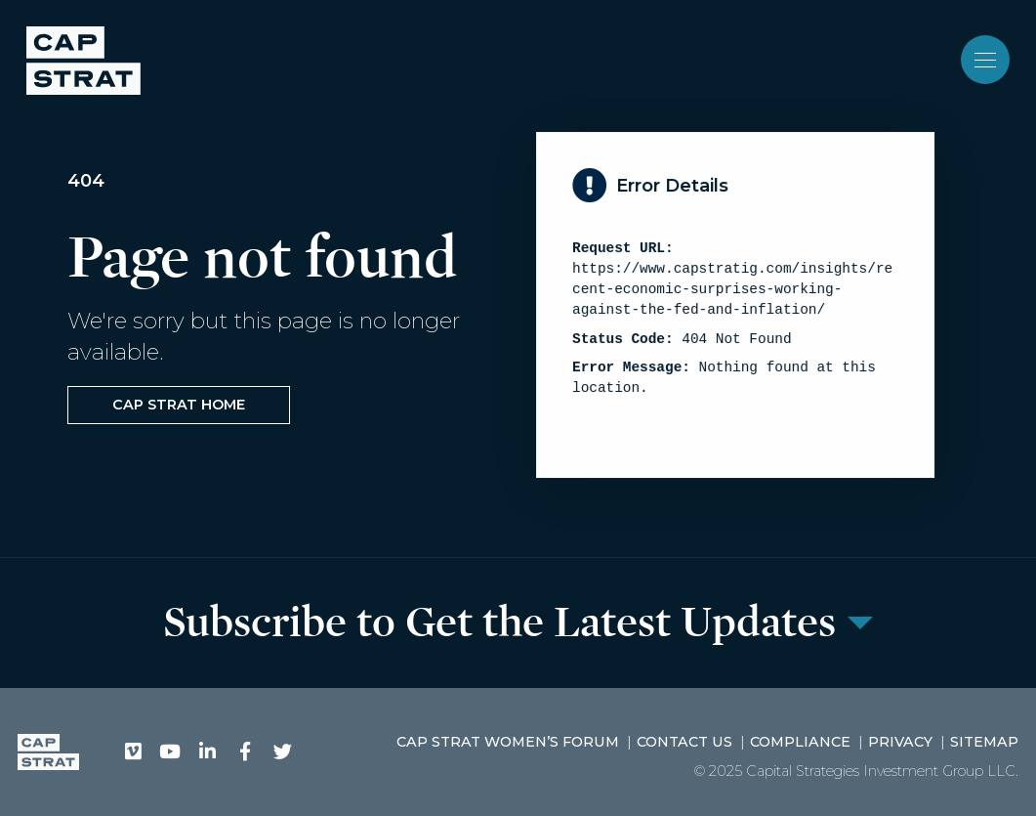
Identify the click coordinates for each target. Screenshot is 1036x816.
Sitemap (984, 742)
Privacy (900, 742)
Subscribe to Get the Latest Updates (499, 623)
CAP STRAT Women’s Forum (507, 742)
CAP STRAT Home (178, 404)
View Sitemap (640, 428)
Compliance (800, 742)
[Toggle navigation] (985, 59)
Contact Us (684, 742)
